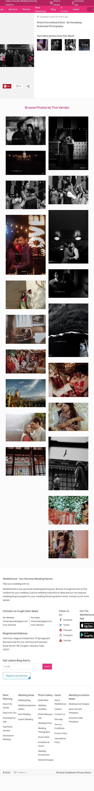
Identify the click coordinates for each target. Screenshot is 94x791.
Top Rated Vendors (7, 728)
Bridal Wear (43, 700)
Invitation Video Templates (76, 719)
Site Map (58, 719)
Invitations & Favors (43, 744)
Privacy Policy (60, 733)
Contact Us (59, 714)
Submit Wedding (25, 719)
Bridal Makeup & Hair (45, 716)
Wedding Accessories (43, 753)
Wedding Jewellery (42, 707)
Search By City (10, 712)
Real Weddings (40, 9)
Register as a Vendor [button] (17, 675)
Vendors (13, 9)
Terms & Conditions (59, 726)
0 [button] (18, 86)
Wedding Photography (44, 730)
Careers (58, 709)
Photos (26, 9)
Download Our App (9, 719)
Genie (76, 9)
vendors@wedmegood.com (15, 621)
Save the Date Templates (75, 711)
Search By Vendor (7, 705)
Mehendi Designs (46, 759)
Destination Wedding (8, 737)
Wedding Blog (24, 700)
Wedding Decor (45, 723)
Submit (47, 666)
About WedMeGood (60, 702)
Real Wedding (24, 714)
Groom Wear (43, 737)
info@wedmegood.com (41, 621)
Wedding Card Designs (79, 703)
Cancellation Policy (60, 740)
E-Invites (64, 9)
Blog (53, 9)
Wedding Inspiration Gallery (27, 707)
